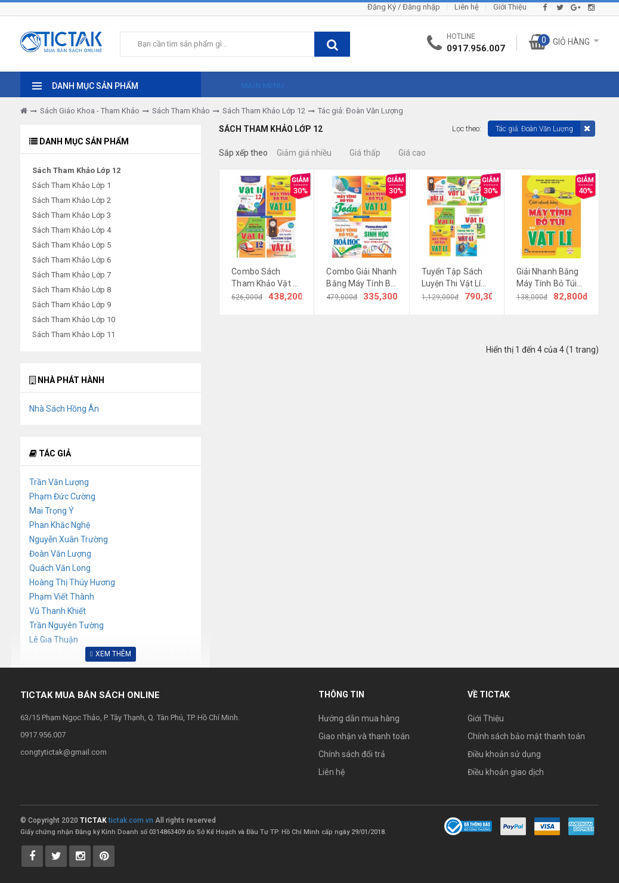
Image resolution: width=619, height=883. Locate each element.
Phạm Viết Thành (61, 596)
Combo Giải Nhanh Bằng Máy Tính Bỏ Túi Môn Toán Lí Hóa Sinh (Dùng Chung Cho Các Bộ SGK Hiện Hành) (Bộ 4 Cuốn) (361, 278)
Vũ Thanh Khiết (57, 611)
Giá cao (412, 153)
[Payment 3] (581, 825)
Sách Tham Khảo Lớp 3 (71, 215)
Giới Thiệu (510, 6)
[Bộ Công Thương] (468, 825)
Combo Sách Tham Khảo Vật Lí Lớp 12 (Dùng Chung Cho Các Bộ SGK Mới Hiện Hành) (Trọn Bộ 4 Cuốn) (266, 278)
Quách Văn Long (60, 568)
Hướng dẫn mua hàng (359, 718)
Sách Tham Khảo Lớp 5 (71, 244)
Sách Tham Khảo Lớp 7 (71, 274)
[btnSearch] (332, 44)
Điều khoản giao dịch (506, 772)
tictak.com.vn (131, 820)
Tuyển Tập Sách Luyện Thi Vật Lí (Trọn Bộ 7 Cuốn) (454, 278)
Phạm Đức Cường (62, 496)
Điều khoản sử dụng (504, 754)
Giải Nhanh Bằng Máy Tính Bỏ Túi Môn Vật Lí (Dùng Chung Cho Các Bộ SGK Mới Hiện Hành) (551, 278)
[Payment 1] (513, 825)
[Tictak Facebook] (32, 856)
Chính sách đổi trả (351, 754)
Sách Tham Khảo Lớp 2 (71, 200)
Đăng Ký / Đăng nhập (403, 6)
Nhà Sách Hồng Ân (64, 408)
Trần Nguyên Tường (66, 625)
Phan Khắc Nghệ (59, 525)
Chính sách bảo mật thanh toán (526, 736)
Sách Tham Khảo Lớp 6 (71, 259)
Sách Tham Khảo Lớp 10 (73, 319)
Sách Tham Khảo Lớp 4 (71, 230)
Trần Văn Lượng (59, 482)
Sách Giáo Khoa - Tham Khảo (90, 110)
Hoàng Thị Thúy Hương (72, 582)
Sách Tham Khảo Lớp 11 (73, 334)
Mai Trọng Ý (51, 510)
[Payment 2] (547, 825)
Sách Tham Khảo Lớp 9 (71, 304)
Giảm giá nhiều (304, 153)
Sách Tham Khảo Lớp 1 (71, 185)
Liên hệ (466, 6)
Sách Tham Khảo (181, 110)
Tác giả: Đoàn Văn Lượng (360, 110)
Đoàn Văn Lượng (60, 553)
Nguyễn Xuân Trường (68, 539)
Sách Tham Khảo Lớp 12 (263, 110)
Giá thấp (364, 153)
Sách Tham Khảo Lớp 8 (71, 289)
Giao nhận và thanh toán (364, 736)
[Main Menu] (251, 82)
